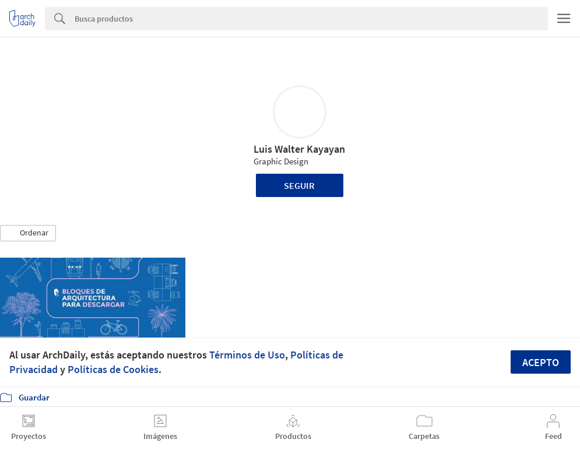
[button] (28, 233)
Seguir (299, 185)
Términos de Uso (247, 354)
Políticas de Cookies (113, 369)
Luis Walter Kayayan (299, 149)
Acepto (540, 362)
